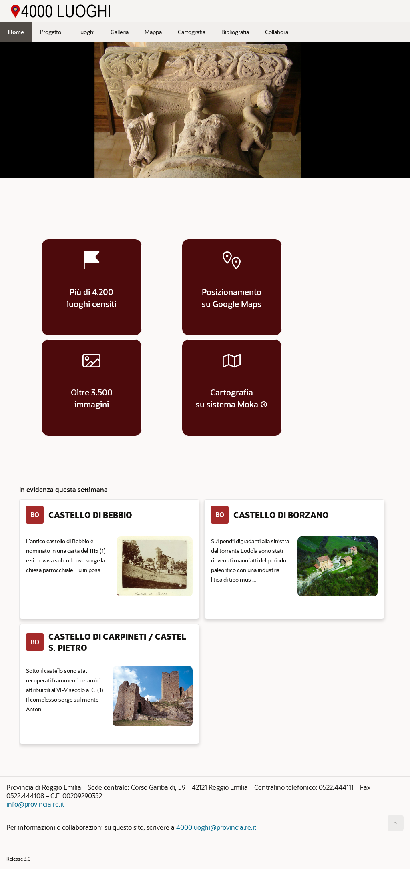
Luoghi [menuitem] (85, 32)
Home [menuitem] (16, 32)
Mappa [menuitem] (153, 32)
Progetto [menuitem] (50, 32)
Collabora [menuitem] (276, 32)
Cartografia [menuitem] (191, 32)
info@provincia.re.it (35, 804)
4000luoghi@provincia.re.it (216, 827)
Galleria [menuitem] (120, 32)
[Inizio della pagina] (396, 823)
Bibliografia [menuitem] (235, 32)
